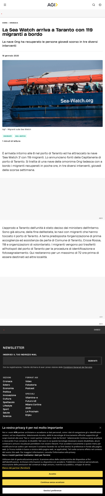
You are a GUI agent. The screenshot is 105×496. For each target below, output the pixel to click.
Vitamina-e (31, 397)
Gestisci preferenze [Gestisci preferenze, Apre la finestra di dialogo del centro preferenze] (53, 490)
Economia (8, 388)
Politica (7, 391)
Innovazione (9, 395)
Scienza (7, 416)
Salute (6, 412)
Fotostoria (30, 384)
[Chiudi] (100, 428)
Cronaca (14, 23)
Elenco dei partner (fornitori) (16, 468)
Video (28, 381)
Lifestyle (7, 405)
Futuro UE (30, 401)
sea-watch (20, 136)
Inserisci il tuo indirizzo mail (20, 354)
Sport (6, 409)
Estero (6, 384)
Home (4, 23)
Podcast (29, 388)
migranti (7, 136)
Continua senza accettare (52, 482)
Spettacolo (9, 402)
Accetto (52, 474)
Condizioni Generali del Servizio (77, 367)
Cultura (7, 398)
